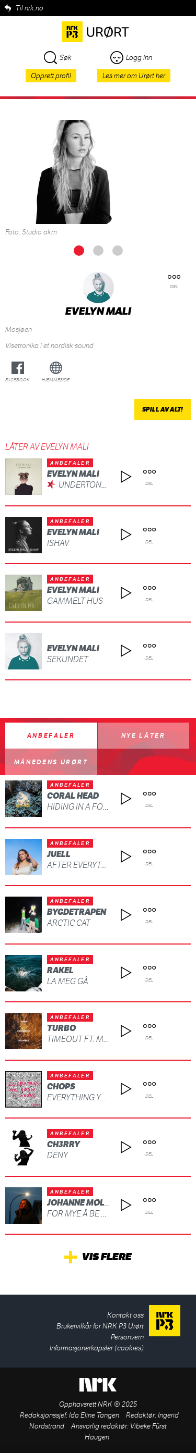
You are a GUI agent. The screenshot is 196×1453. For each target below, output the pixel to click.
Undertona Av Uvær (100, 485)
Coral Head (73, 796)
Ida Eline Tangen (94, 1415)
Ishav (58, 543)
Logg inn (131, 57)
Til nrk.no (29, 8)
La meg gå (67, 981)
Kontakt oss (125, 1315)
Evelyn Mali (73, 474)
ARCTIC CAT (68, 923)
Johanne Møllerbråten (99, 1203)
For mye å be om (80, 1214)
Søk (58, 57)
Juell (59, 854)
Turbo (61, 1028)
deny (57, 1155)
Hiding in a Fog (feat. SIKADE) (105, 807)
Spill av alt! (162, 409)
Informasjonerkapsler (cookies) (97, 1348)
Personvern (127, 1337)
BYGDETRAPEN (76, 912)
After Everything (84, 865)
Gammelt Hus (75, 601)
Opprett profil (51, 75)
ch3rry (63, 1144)
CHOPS (61, 1086)
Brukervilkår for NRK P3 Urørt (100, 1326)
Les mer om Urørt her (133, 75)
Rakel (60, 970)
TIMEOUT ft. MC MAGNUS (96, 1039)
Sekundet (67, 659)
